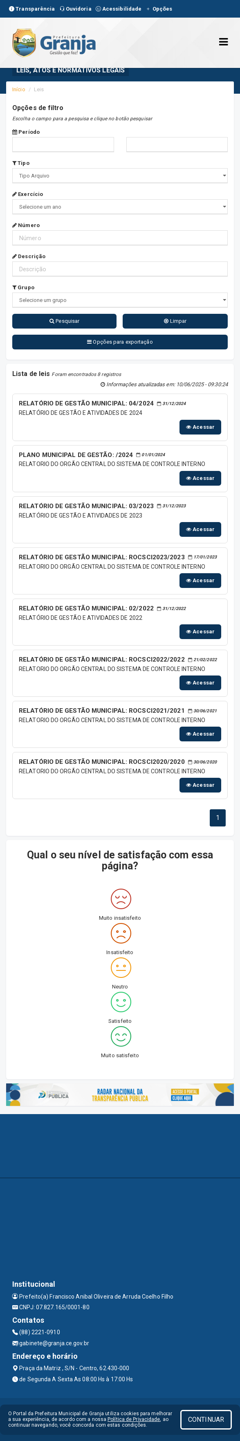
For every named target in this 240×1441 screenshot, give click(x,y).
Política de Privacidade (134, 1419)
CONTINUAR (206, 1419)
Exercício (27, 194)
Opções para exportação (120, 342)
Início (18, 89)
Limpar (175, 321)
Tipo (20, 163)
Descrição (28, 256)
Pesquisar (64, 321)
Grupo (23, 287)
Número (26, 225)
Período (26, 132)
